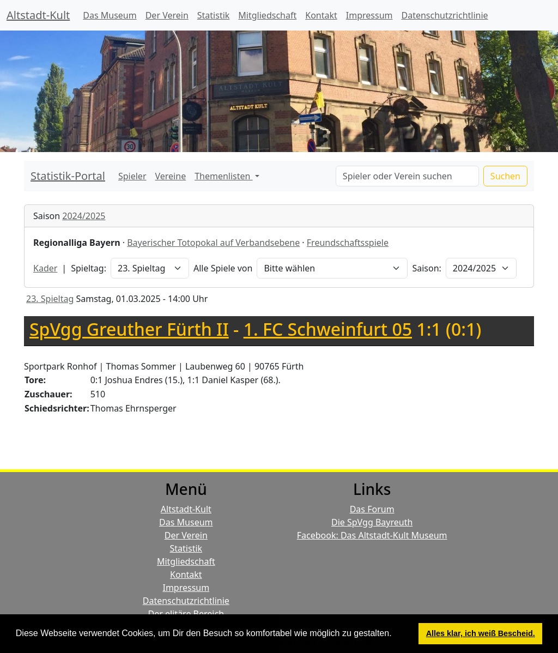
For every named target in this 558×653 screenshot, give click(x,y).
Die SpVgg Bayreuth (372, 522)
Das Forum (372, 509)
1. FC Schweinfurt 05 (328, 329)
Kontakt (321, 15)
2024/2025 (83, 216)
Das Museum (109, 15)
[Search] (407, 176)
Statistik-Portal (68, 175)
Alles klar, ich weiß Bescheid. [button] (480, 633)
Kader (45, 268)
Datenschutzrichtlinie (445, 15)
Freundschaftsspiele (348, 243)
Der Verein (167, 15)
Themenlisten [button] (223, 176)
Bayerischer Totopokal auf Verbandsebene (213, 243)
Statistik (213, 15)
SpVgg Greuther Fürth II (129, 329)
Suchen (505, 176)
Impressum (369, 15)
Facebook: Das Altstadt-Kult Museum (372, 535)
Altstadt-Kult (38, 15)
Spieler (132, 176)
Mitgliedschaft (267, 15)
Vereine (170, 176)
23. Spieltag (50, 299)
